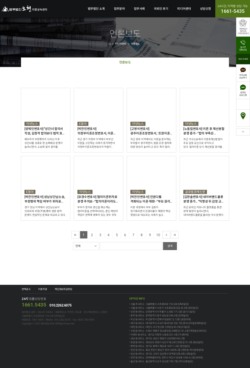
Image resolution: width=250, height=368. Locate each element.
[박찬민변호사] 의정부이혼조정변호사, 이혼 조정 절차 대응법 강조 (95, 131)
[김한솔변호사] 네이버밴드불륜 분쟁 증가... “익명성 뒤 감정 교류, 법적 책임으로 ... (204, 199)
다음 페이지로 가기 (166, 235)
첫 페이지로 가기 (75, 235)
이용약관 (42, 289)
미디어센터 (184, 8)
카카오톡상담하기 (243, 76)
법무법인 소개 (96, 8)
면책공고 (26, 289)
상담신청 (205, 8)
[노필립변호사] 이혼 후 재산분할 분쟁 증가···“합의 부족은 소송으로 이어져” (203, 131)
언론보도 (135, 44)
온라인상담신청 (243, 93)
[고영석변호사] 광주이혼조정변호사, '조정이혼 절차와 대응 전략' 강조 (150, 131)
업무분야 (119, 8)
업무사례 (139, 8)
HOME (110, 44)
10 (158, 235)
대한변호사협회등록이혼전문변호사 (243, 31)
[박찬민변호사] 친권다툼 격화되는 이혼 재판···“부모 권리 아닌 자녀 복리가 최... (150, 199)
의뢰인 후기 (161, 8)
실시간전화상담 (243, 48)
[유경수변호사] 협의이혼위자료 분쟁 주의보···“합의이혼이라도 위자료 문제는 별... (97, 199)
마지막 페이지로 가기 (174, 235)
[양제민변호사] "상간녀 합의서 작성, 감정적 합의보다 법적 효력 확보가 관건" (44, 131)
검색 (169, 246)
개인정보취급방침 (63, 289)
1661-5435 (233, 11)
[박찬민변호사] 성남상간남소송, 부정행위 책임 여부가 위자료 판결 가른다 (44, 199)
